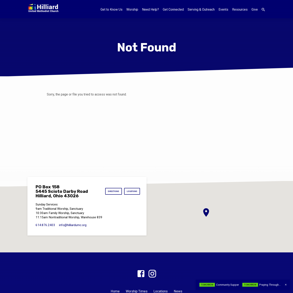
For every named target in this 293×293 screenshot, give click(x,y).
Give (254, 9)
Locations (130, 191)
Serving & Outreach (201, 9)
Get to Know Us (111, 9)
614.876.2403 (45, 225)
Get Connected (173, 9)
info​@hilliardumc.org (72, 225)
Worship (132, 9)
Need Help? (150, 9)
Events (223, 9)
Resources (240, 9)
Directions (108, 191)
